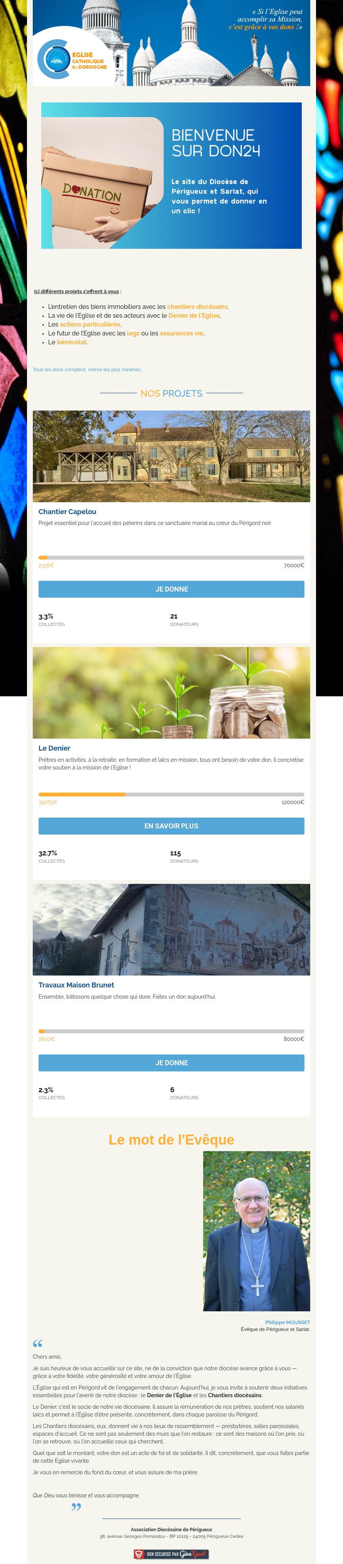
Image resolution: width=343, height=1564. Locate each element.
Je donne (171, 589)
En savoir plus (171, 826)
